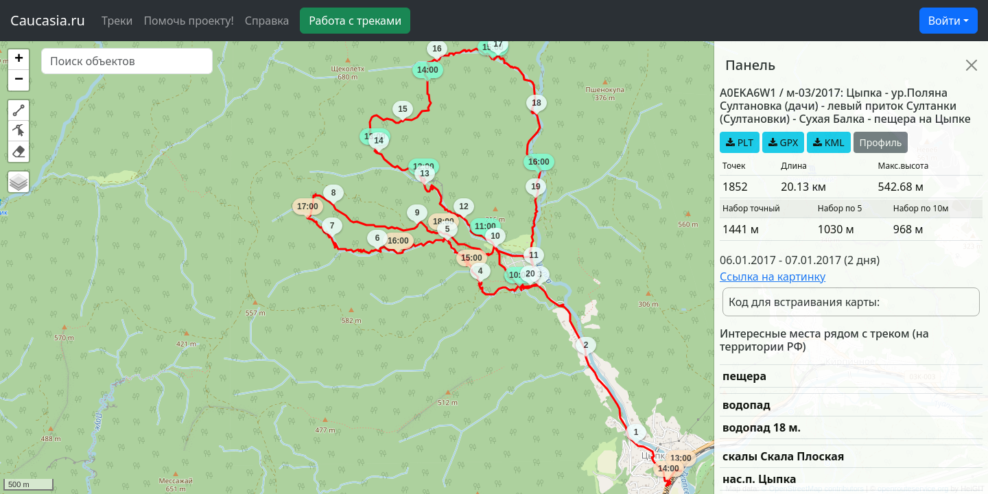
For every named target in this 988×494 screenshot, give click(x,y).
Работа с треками (355, 20)
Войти (944, 20)
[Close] (972, 65)
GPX (783, 142)
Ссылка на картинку (772, 276)
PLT (739, 142)
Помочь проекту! (188, 20)
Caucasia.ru (47, 20)
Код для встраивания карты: (804, 301)
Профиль (881, 142)
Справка (267, 20)
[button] (18, 59)
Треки (117, 20)
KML (828, 142)
